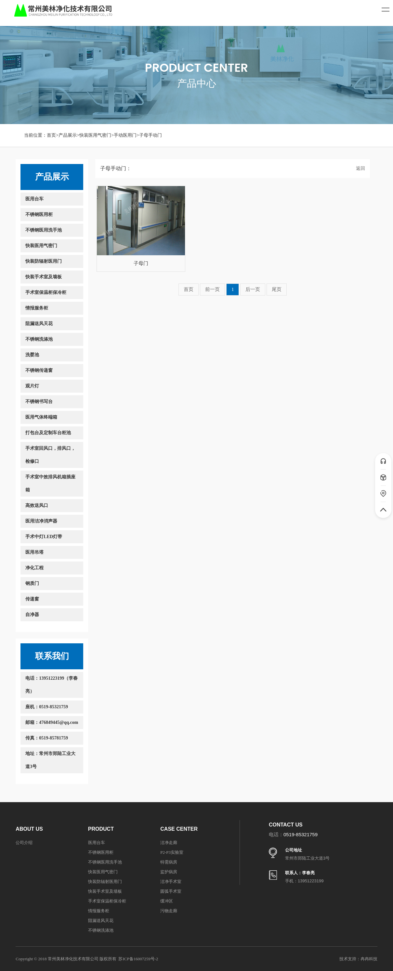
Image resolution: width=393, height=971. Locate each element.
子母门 (141, 263)
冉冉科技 (368, 958)
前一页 (212, 289)
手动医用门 (125, 135)
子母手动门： (115, 168)
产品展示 (68, 135)
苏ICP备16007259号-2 (138, 958)
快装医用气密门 (95, 135)
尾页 (277, 289)
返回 (360, 168)
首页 (51, 135)
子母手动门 (150, 135)
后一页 (252, 289)
